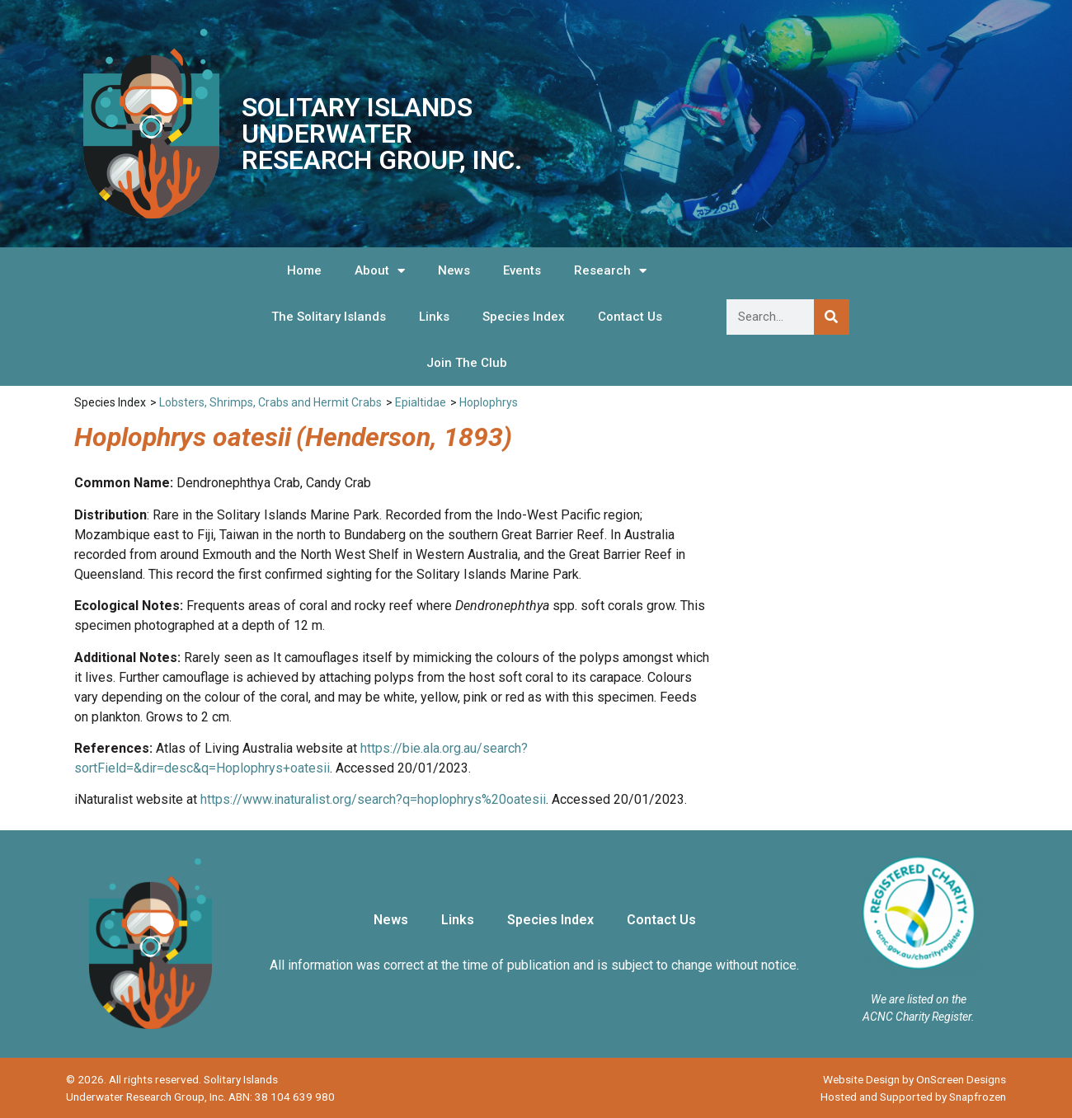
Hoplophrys (488, 402)
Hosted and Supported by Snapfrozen (913, 1096)
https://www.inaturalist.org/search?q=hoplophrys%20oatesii (373, 799)
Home (304, 270)
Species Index (523, 316)
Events (522, 270)
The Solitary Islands (328, 316)
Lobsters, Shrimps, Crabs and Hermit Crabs (270, 402)
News (454, 270)
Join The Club (466, 362)
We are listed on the (918, 999)
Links (434, 316)
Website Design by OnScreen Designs (914, 1079)
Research (610, 270)
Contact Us (630, 316)
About (380, 270)
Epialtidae (420, 402)
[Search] (831, 317)
